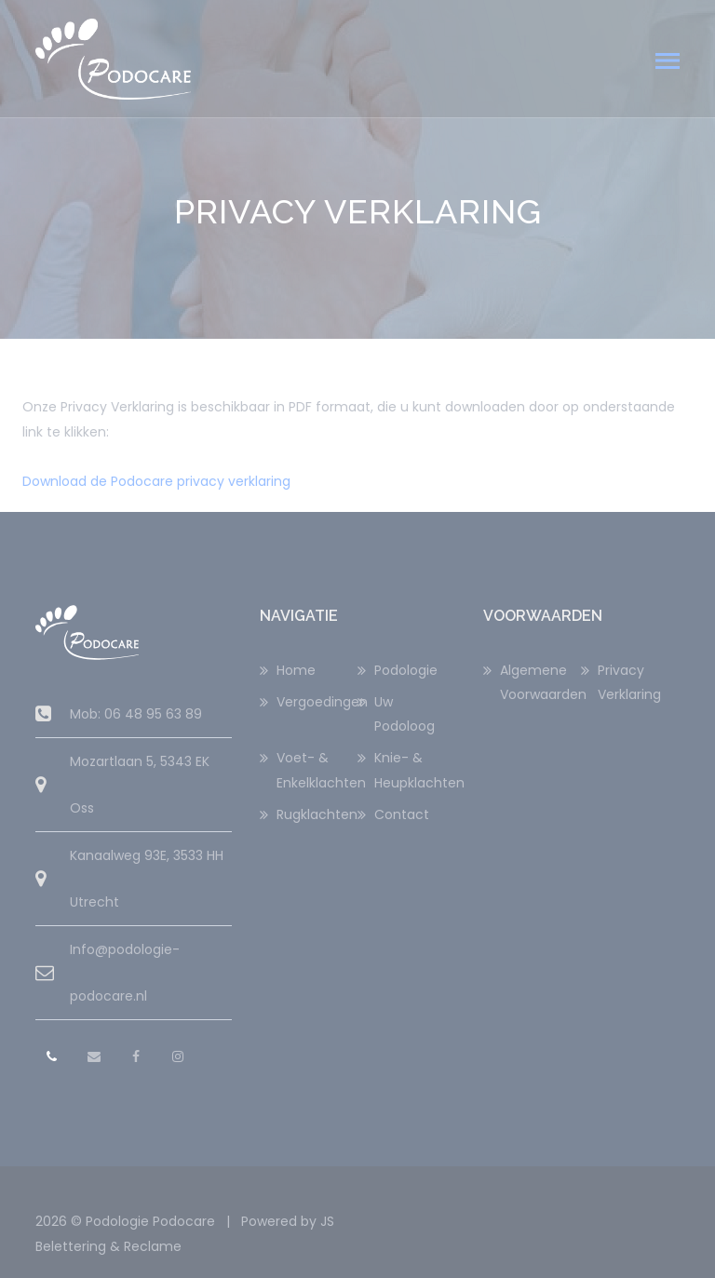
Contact (401, 814)
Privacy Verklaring (629, 682)
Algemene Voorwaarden (540, 682)
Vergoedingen (317, 702)
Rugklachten (317, 814)
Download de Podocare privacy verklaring (156, 481)
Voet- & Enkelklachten (317, 769)
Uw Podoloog (404, 714)
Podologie (406, 670)
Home (296, 670)
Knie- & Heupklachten (414, 769)
